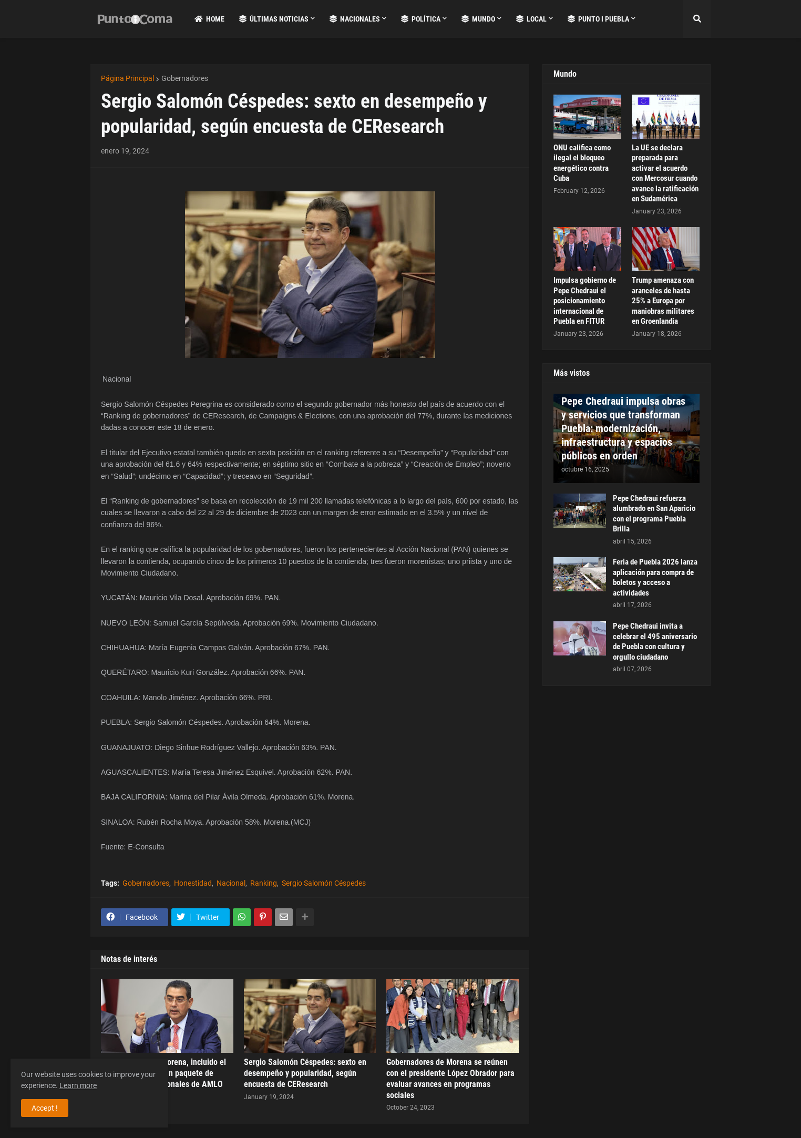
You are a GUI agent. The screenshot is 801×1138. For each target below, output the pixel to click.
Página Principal (127, 78)
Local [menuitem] (531, 19)
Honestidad (193, 883)
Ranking (263, 883)
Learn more (78, 1085)
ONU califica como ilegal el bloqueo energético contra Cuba (582, 163)
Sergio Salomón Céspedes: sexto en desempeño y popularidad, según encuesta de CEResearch (305, 1073)
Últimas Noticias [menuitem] (274, 19)
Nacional (231, 883)
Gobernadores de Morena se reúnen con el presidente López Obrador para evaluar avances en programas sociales (450, 1078)
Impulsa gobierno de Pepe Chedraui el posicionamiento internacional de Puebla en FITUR (584, 300)
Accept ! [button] (45, 1108)
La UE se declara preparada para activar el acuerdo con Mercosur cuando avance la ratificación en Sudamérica (665, 173)
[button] (697, 19)
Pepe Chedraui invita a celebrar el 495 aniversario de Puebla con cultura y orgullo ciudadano (655, 641)
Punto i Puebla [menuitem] (598, 19)
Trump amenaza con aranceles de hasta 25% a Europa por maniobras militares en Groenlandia (663, 300)
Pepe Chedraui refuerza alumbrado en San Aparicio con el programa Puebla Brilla (654, 514)
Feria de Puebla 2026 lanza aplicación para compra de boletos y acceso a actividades (655, 577)
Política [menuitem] (420, 19)
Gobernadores (184, 78)
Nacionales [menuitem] (355, 19)
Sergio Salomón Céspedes (324, 883)
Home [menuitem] (209, 19)
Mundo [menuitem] (478, 19)
